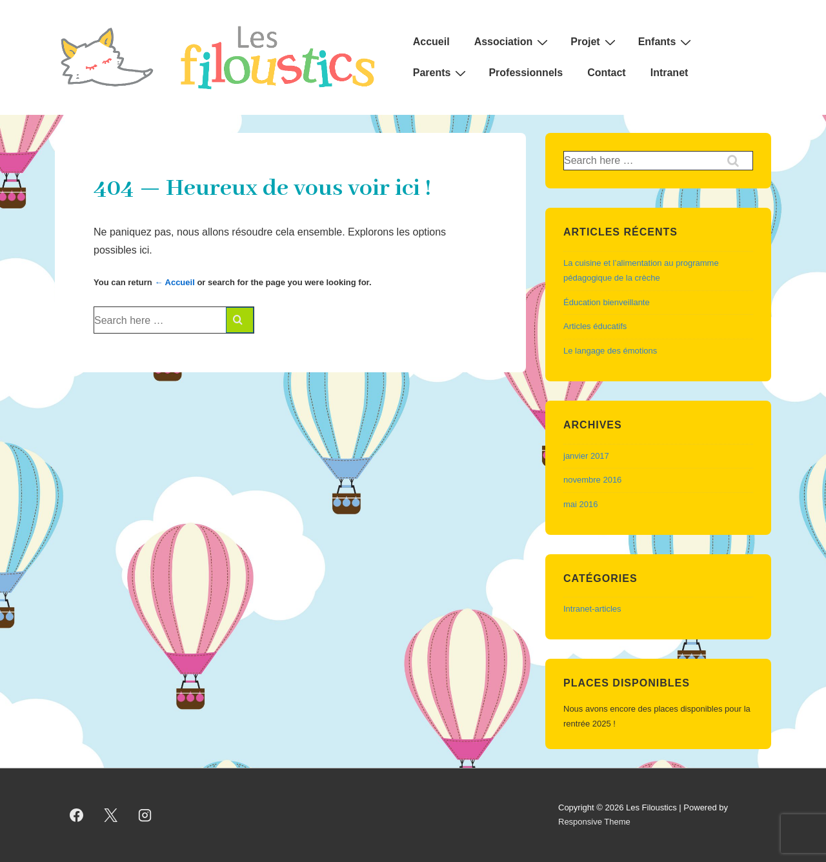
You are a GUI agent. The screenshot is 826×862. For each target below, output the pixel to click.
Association (513, 42)
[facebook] (77, 814)
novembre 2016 (592, 480)
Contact (606, 72)
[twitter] (111, 814)
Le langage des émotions (610, 351)
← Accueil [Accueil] (174, 282)
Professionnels (526, 72)
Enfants (666, 42)
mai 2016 (580, 504)
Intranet (669, 72)
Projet (594, 42)
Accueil (431, 41)
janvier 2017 (586, 456)
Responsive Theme (594, 822)
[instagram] (145, 814)
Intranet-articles (592, 609)
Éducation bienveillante (606, 302)
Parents (441, 73)
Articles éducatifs (595, 326)
